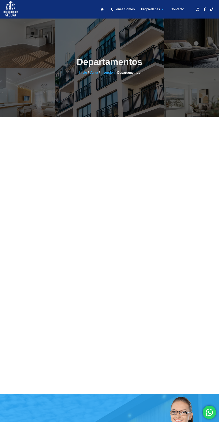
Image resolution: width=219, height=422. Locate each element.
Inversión (108, 72)
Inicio (83, 72)
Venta (94, 72)
